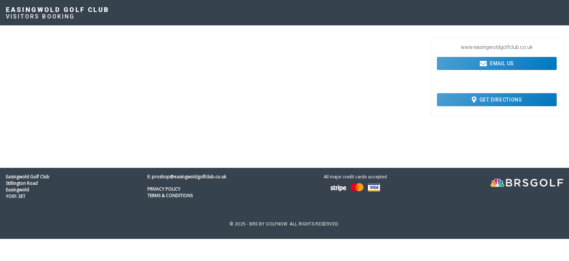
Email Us (497, 63)
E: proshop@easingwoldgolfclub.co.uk (186, 177)
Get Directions (497, 99)
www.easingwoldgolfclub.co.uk (497, 47)
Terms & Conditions (170, 195)
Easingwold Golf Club (58, 9)
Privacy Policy (163, 189)
